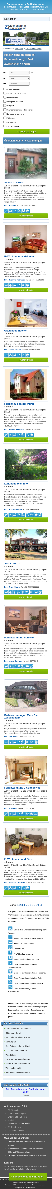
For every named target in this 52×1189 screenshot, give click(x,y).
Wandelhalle (11, 1055)
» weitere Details (26, 216)
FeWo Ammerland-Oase (18, 859)
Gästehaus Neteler (15, 330)
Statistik (11, 1120)
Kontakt (27, 1185)
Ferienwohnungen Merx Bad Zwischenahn (21, 716)
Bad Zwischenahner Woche (18, 1037)
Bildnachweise (18, 1185)
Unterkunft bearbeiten (17, 1117)
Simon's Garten (13, 182)
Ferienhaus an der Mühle (19, 403)
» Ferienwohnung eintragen (27, 1176)
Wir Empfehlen (14, 1127)
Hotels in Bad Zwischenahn (18, 1064)
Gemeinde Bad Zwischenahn (18, 1029)
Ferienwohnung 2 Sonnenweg (22, 787)
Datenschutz (30, 1187)
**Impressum (19, 1187)
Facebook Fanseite (16, 1131)
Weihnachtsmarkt (13, 1068)
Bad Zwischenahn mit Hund (18, 1046)
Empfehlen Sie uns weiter (19, 1124)
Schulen (8, 1185)
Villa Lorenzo (12, 563)
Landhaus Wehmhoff (17, 483)
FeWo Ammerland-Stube (19, 256)
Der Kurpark (11, 1042)
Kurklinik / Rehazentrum (16, 1050)
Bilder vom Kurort (13, 1033)
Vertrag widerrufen (38, 1185)
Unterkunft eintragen (17, 1113)
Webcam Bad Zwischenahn (18, 1059)
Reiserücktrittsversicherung (18, 1072)
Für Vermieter (14, 1110)
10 (37, 905)
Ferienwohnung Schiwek (19, 637)
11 (41, 905)
